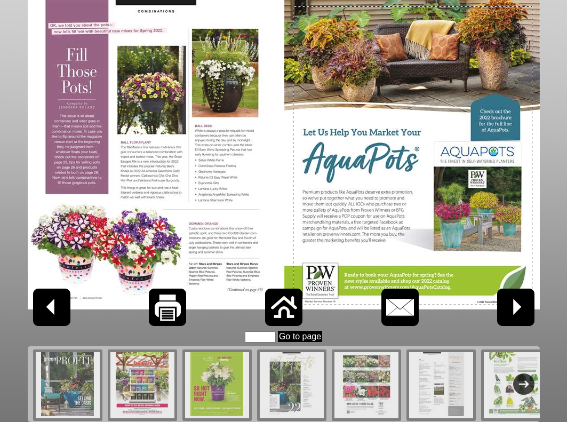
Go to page (300, 336)
